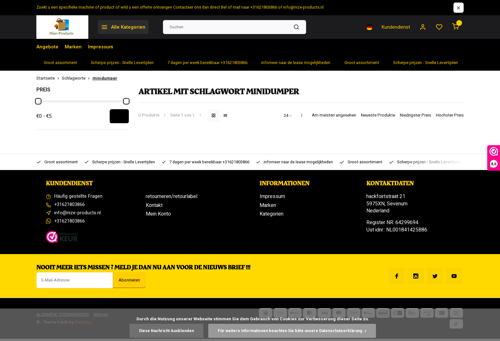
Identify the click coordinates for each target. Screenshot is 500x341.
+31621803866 (71, 205)
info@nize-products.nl (78, 213)
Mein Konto (158, 213)
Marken (75, 47)
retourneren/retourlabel (171, 196)
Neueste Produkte (378, 115)
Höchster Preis (450, 115)
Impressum (104, 47)
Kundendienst (394, 27)
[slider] (38, 101)
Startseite (49, 78)
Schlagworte (77, 78)
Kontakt (154, 205)
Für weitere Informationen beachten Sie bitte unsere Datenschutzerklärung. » (294, 330)
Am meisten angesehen (334, 115)
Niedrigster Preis (415, 115)
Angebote (48, 47)
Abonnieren (129, 282)
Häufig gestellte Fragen (80, 196)
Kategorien (271, 213)
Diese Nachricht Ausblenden (161, 330)
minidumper (104, 78)
